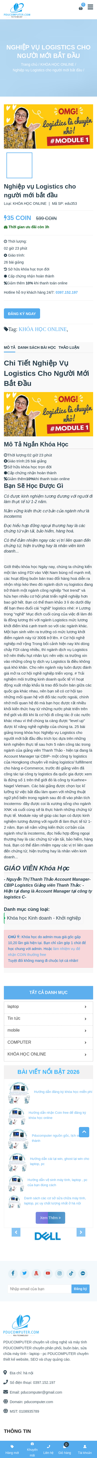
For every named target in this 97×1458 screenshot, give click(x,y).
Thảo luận (68, 347)
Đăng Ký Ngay (22, 314)
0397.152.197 (67, 292)
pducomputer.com (36, 1402)
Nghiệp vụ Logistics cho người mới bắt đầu (47, 70)
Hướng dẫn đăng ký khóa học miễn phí (63, 1143)
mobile (14, 1081)
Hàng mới (12, 1448)
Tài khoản (85, 1448)
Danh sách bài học (37, 347)
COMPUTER (19, 1093)
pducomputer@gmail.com (39, 1392)
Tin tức (14, 1069)
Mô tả (9, 347)
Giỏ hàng (64, 1448)
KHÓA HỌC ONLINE (57, 64)
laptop (13, 1058)
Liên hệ (48, 1448)
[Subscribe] (71, 1289)
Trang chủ (29, 64)
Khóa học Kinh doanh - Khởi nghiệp (44, 918)
